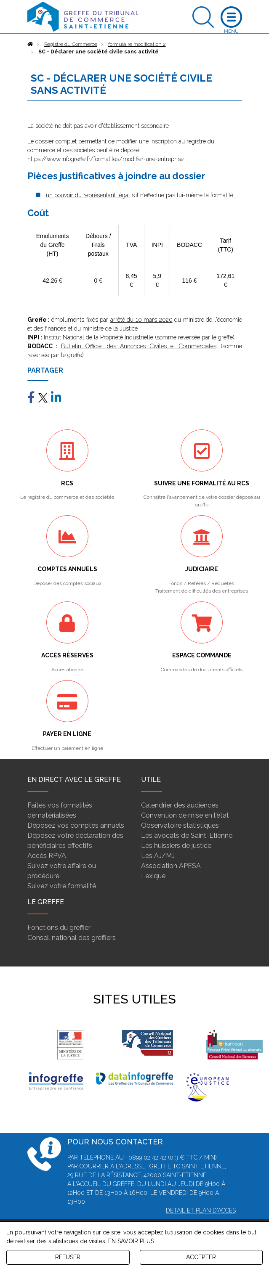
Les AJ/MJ (158, 856)
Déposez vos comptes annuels (75, 825)
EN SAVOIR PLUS (131, 1241)
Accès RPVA (46, 856)
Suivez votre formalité (61, 886)
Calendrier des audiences (179, 805)
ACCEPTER (201, 1257)
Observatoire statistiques (180, 825)
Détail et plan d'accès (201, 1210)
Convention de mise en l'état (185, 815)
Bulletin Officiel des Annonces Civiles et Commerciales (138, 346)
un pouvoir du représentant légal (88, 195)
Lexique (153, 876)
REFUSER (67, 1257)
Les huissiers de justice (176, 846)
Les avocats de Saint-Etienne (186, 835)
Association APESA (171, 866)
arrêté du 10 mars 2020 (141, 319)
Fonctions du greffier (59, 928)
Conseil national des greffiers (71, 938)
